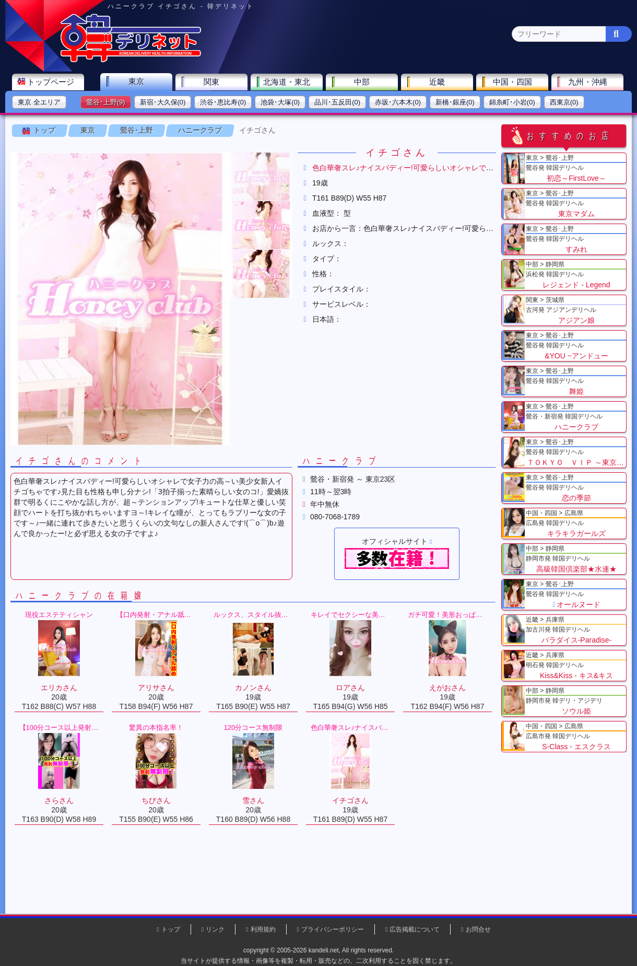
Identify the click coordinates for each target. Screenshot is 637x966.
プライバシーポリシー (332, 929)
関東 (211, 81)
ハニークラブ (200, 130)
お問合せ (478, 929)
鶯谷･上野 (136, 130)
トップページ (50, 81)
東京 (136, 81)
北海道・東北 (286, 81)
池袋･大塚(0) (280, 102)
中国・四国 (512, 81)
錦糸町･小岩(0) (512, 102)
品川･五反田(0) (337, 102)
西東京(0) (564, 102)
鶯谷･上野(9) (105, 102)
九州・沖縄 (587, 81)
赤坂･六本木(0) (398, 102)
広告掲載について (415, 929)
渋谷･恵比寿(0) (223, 102)
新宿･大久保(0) (163, 102)
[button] (261, 177)
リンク (215, 929)
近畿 (437, 81)
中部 (362, 81)
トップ (44, 130)
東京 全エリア (39, 102)
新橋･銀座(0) (455, 102)
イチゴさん (257, 130)
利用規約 (263, 929)
